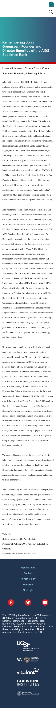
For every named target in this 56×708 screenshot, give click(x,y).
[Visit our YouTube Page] (45, 603)
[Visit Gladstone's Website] (28, 685)
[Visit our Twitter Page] (28, 603)
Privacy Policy (27, 578)
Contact (28, 573)
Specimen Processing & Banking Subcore (24, 73)
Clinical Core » (41, 68)
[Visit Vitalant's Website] (28, 673)
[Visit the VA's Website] (28, 662)
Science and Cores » (22, 68)
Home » (6, 68)
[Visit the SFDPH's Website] (28, 694)
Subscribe (28, 584)
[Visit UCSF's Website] (28, 650)
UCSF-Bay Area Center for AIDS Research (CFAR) (17, 7)
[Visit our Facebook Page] (11, 603)
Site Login (28, 590)
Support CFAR (28, 567)
